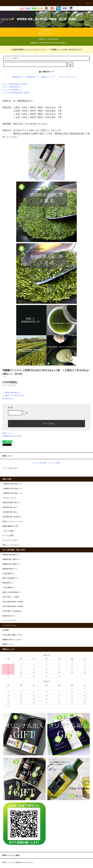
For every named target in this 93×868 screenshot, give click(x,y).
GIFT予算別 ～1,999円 (10, 597)
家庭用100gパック (18, 77)
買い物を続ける (7, 398)
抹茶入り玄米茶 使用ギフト (12, 592)
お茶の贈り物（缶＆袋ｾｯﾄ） (19, 84)
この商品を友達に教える (11, 392)
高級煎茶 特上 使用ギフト (11, 564)
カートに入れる (46, 423)
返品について (7, 433)
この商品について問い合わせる (13, 395)
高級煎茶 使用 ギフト (9, 569)
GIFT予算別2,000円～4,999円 (12, 602)
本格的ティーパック (48, 77)
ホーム (4, 84)
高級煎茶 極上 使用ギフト (11, 559)
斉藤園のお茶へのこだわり (11, 639)
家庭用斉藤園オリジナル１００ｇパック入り (28, 49)
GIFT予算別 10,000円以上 (12, 611)
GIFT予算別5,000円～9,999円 (19, 93)
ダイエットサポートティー (68, 77)
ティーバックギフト (9, 620)
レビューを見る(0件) (39, 463)
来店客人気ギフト (8, 616)
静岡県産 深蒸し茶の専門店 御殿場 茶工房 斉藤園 (46, 19)
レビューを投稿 (53, 463)
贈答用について (7, 644)
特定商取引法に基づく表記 (11, 436)
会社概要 (5, 630)
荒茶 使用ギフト (8, 583)
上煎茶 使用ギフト (15, 87)
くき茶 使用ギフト (15, 90)
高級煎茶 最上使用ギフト (11, 555)
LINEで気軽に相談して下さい (12, 635)
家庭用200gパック (33, 77)
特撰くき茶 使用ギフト (10, 578)
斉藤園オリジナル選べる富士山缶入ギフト (65, 49)
